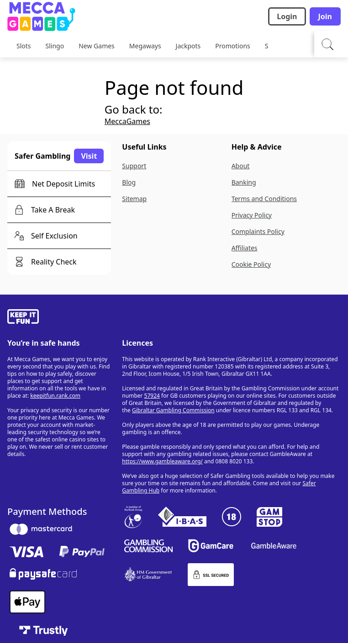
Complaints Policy (258, 231)
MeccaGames (127, 121)
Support (134, 165)
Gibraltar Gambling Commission (173, 410)
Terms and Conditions (264, 198)
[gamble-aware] (59, 318)
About (241, 165)
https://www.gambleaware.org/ (162, 461)
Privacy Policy (252, 215)
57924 (152, 395)
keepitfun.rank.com (55, 395)
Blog (129, 182)
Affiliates (245, 248)
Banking (244, 182)
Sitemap (134, 198)
